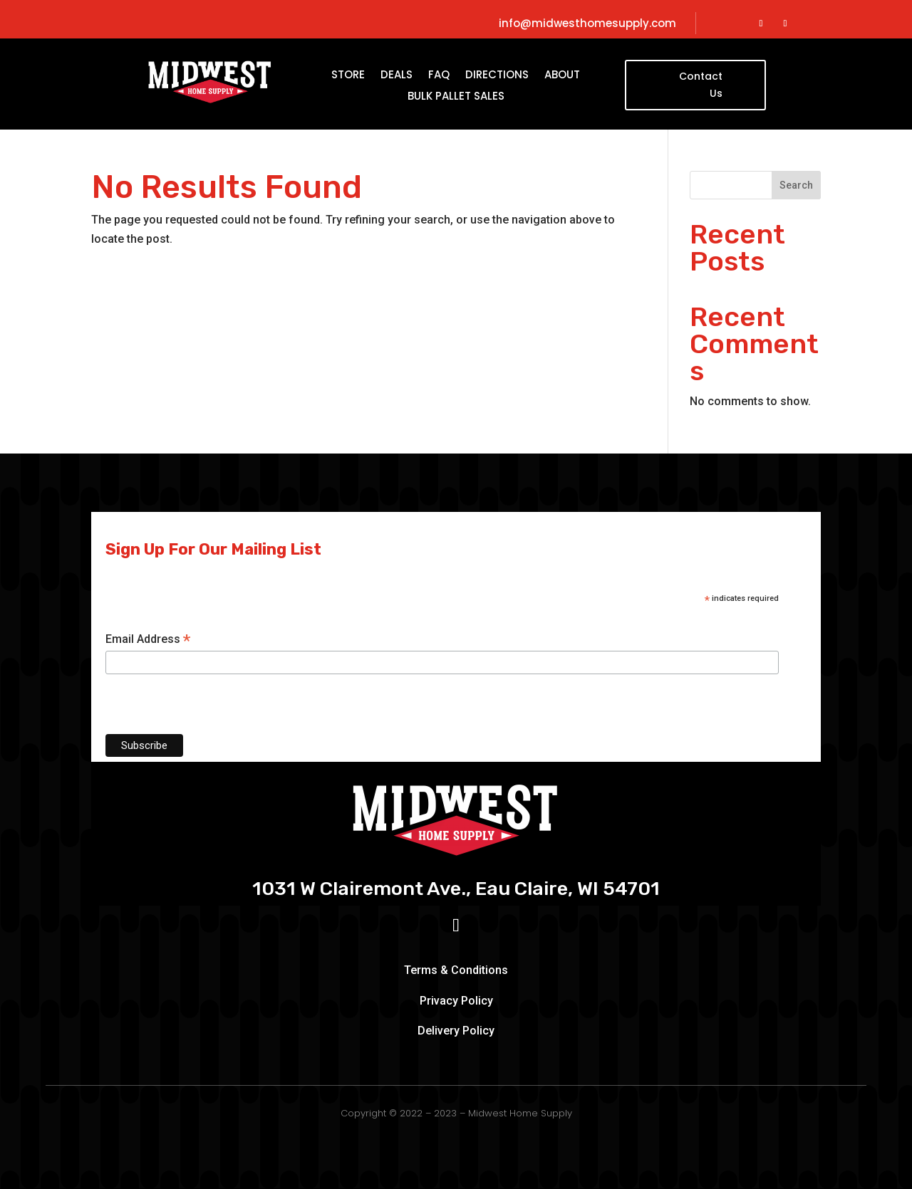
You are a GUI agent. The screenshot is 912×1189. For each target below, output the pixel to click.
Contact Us (700, 84)
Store (348, 76)
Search (796, 185)
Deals (396, 76)
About (562, 76)
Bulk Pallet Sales (456, 97)
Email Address (147, 640)
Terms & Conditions (456, 970)
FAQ (439, 76)
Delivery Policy (456, 1030)
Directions (497, 76)
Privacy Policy (456, 1000)
